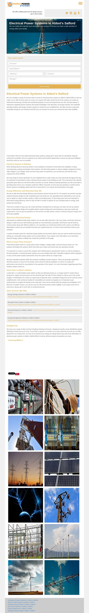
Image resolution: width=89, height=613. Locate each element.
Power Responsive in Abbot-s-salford (20, 608)
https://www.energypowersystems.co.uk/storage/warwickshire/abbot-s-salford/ (33, 297)
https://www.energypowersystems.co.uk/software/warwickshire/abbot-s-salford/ (33, 320)
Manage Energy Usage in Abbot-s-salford (21, 611)
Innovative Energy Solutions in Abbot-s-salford (23, 600)
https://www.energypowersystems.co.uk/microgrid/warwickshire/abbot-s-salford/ (34, 304)
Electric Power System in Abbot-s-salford (21, 602)
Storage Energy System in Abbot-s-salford (21, 604)
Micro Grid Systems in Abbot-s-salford (20, 606)
